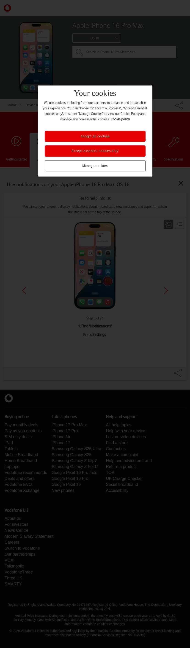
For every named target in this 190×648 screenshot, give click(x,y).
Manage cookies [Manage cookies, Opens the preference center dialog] (94, 166)
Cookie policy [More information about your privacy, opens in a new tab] (120, 119)
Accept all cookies (94, 136)
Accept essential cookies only (95, 151)
